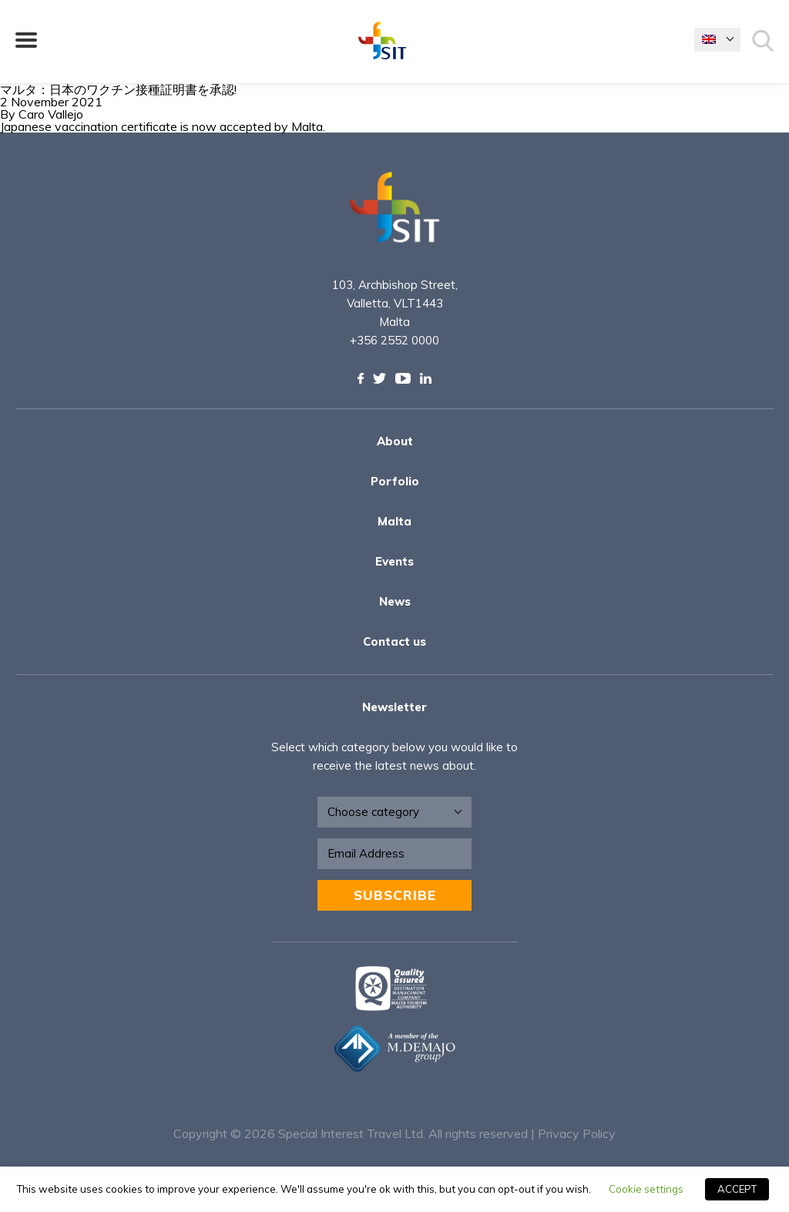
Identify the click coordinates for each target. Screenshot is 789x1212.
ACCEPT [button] (737, 1189)
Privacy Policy (577, 1133)
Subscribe (395, 895)
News (395, 601)
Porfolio (395, 481)
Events (394, 561)
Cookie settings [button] (646, 1189)
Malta (394, 521)
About (395, 441)
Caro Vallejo (50, 114)
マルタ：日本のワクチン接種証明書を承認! (118, 89)
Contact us (394, 641)
